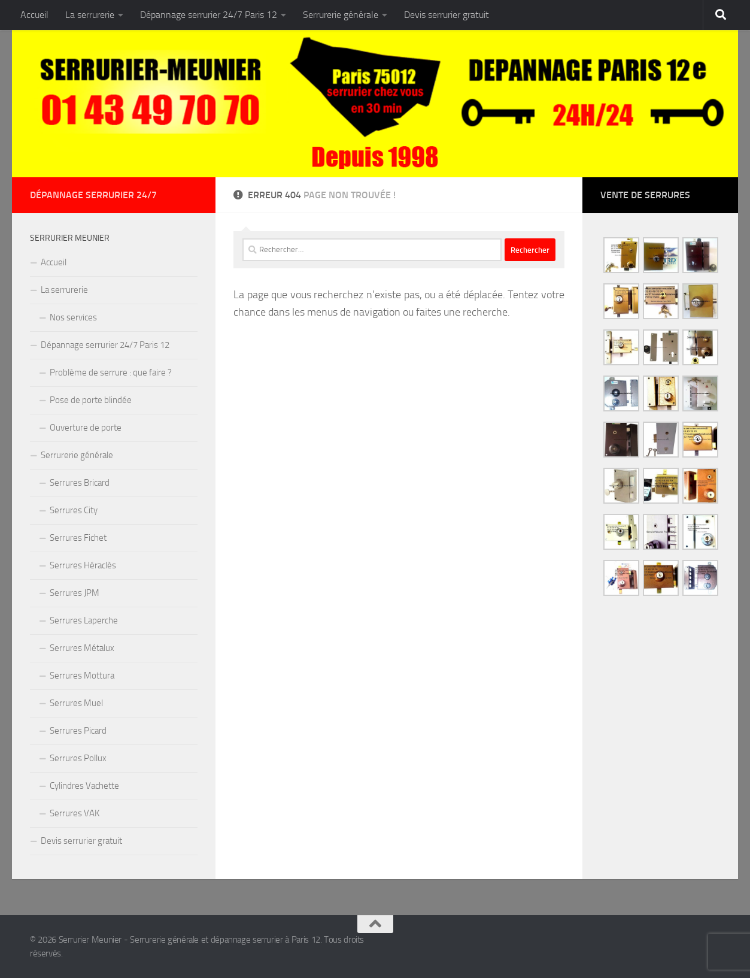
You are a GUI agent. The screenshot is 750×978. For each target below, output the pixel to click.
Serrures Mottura (82, 675)
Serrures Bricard (80, 482)
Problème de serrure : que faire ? (111, 372)
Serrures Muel (76, 703)
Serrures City (74, 510)
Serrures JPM (74, 593)
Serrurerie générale (340, 14)
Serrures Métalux (82, 648)
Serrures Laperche (84, 620)
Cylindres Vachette (84, 785)
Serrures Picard (78, 730)
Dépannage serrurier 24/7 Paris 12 (208, 14)
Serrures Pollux (78, 758)
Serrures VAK (74, 813)
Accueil (34, 14)
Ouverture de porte (86, 427)
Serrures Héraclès (83, 565)
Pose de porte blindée (91, 400)
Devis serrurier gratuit (446, 14)
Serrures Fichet (78, 537)
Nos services (73, 317)
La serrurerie (89, 14)
